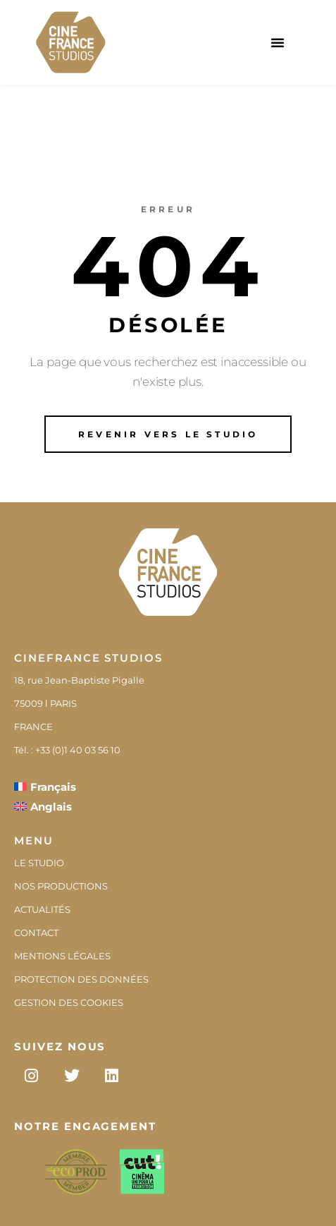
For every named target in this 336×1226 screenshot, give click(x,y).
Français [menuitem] (53, 787)
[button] (277, 42)
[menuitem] (45, 787)
